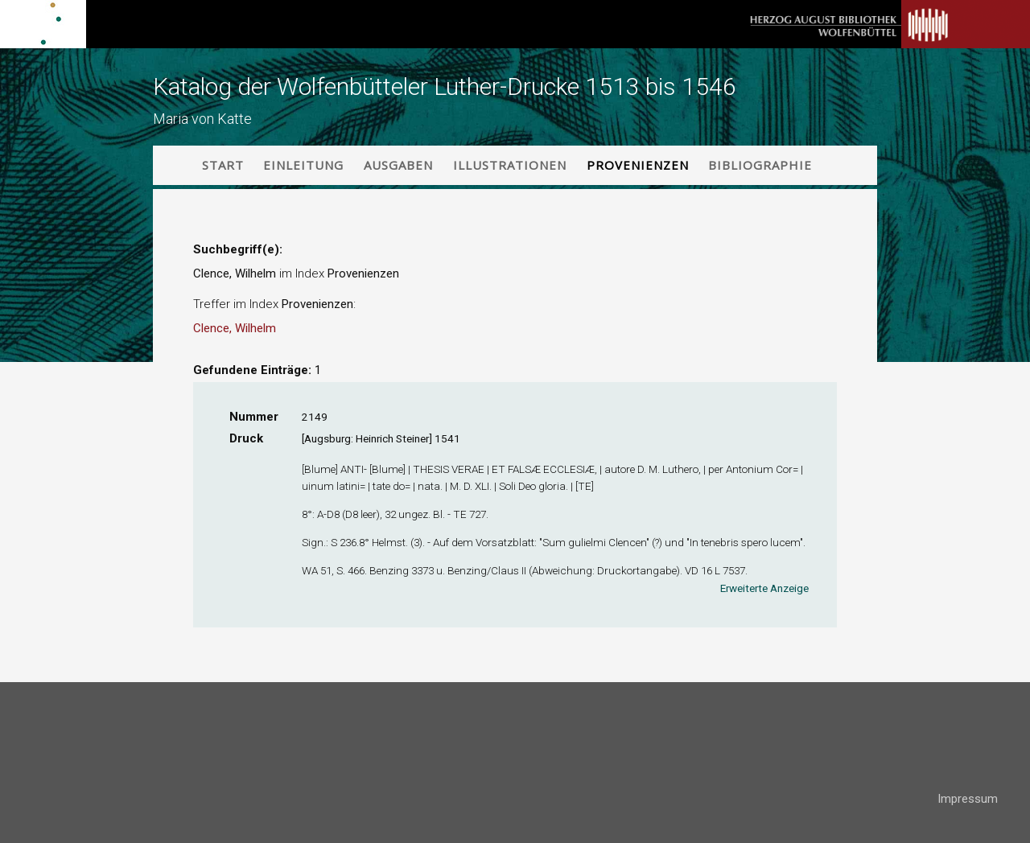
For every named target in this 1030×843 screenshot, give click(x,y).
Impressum (967, 799)
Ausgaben (398, 165)
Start (223, 165)
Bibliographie (760, 165)
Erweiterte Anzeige (764, 588)
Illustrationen (509, 165)
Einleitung (303, 165)
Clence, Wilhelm (234, 328)
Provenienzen (638, 165)
